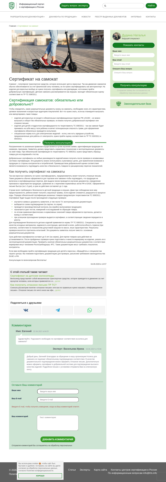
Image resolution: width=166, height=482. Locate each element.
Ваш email (117, 60)
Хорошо (40, 476)
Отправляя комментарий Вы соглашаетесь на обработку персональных (42, 445)
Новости (86, 17)
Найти (151, 5)
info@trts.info (150, 473)
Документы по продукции (63, 17)
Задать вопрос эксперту (74, 5)
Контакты (151, 17)
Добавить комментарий (57, 439)
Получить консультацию (57, 142)
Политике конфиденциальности (39, 471)
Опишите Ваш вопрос (122, 69)
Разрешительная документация (27, 17)
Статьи (72, 470)
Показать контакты (133, 45)
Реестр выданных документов (110, 17)
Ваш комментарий (20, 416)
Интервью (136, 17)
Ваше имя (16, 390)
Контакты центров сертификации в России (134, 470)
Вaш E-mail (16, 398)
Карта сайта (100, 470)
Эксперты (85, 470)
